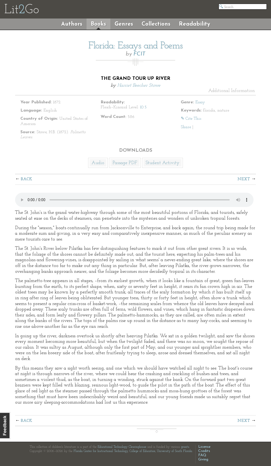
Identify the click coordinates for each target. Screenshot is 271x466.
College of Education (142, 451)
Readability (194, 24)
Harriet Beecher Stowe (138, 85)
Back (26, 179)
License (204, 447)
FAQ (202, 455)
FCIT (139, 54)
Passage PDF (124, 162)
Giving (203, 460)
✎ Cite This (191, 119)
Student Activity (162, 162)
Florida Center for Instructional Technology (101, 451)
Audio (98, 162)
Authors (71, 24)
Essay (200, 102)
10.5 (143, 107)
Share (186, 127)
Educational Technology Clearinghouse (122, 447)
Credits (204, 451)
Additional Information (231, 91)
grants (185, 447)
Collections (156, 24)
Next (243, 179)
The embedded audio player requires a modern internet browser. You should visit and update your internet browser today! (134, 200)
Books (98, 24)
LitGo (21, 10)
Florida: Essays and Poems (135, 46)
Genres (124, 24)
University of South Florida (174, 451)
